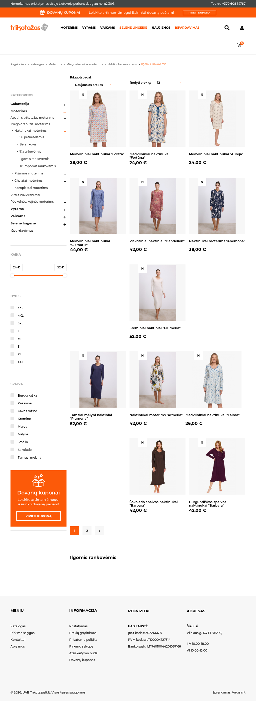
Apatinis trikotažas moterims (32, 117)
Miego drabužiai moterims (30, 124)
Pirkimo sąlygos (22, 633)
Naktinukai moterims (30, 130)
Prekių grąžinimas (82, 633)
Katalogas (18, 626)
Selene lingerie (133, 27)
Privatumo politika (83, 640)
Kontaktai (17, 640)
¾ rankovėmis (30, 151)
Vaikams (107, 27)
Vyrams (89, 27)
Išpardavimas (187, 27)
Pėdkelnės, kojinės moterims (32, 201)
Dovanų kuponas (82, 660)
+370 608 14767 (234, 3)
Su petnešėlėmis (32, 137)
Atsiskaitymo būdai (83, 653)
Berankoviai (28, 144)
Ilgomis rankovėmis (34, 159)
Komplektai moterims (31, 188)
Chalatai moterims (28, 180)
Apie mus (17, 646)
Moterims (69, 27)
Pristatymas (78, 626)
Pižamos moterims (28, 173)
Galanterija (19, 104)
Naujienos (161, 27)
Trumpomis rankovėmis (38, 166)
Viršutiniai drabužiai (25, 195)
